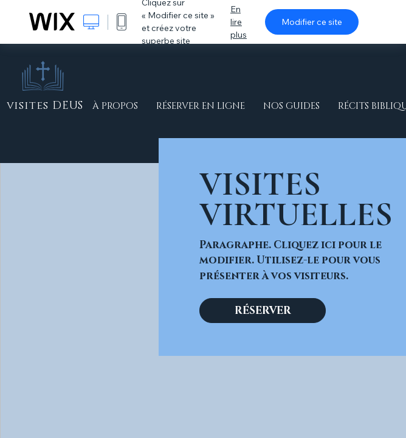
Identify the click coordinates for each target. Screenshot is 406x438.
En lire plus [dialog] (238, 22)
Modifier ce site (311, 21)
